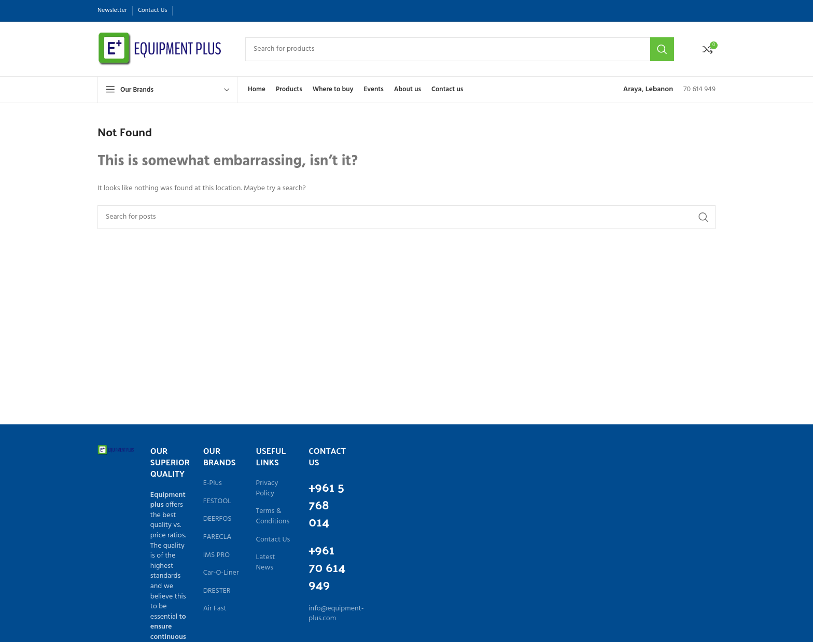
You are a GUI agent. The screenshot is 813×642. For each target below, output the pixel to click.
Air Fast (215, 609)
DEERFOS (217, 519)
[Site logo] (161, 49)
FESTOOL (217, 501)
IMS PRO (216, 555)
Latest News (265, 562)
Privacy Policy (267, 488)
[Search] (459, 49)
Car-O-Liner (221, 573)
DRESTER (217, 591)
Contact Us (273, 540)
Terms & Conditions (273, 516)
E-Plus (212, 483)
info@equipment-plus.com (336, 614)
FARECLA (217, 537)
